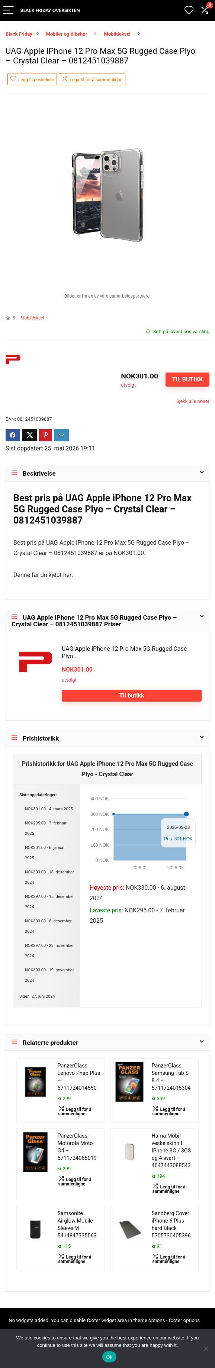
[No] (205, 1348)
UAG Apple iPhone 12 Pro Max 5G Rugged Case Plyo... (124, 652)
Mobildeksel (117, 34)
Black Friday (19, 34)
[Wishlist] (188, 10)
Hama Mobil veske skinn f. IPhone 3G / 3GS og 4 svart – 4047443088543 (171, 1151)
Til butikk (187, 379)
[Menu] (9, 10)
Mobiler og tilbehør (66, 34)
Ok (109, 1357)
